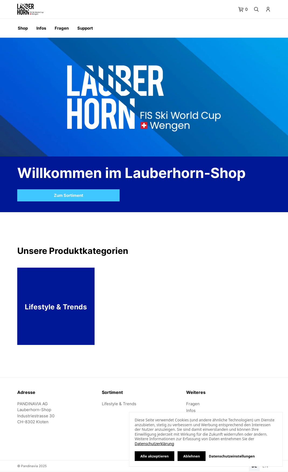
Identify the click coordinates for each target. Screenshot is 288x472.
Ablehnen (191, 456)
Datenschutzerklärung (154, 443)
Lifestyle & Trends (119, 403)
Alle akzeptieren (154, 456)
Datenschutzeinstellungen (232, 456)
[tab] (243, 9)
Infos (191, 410)
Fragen (193, 403)
